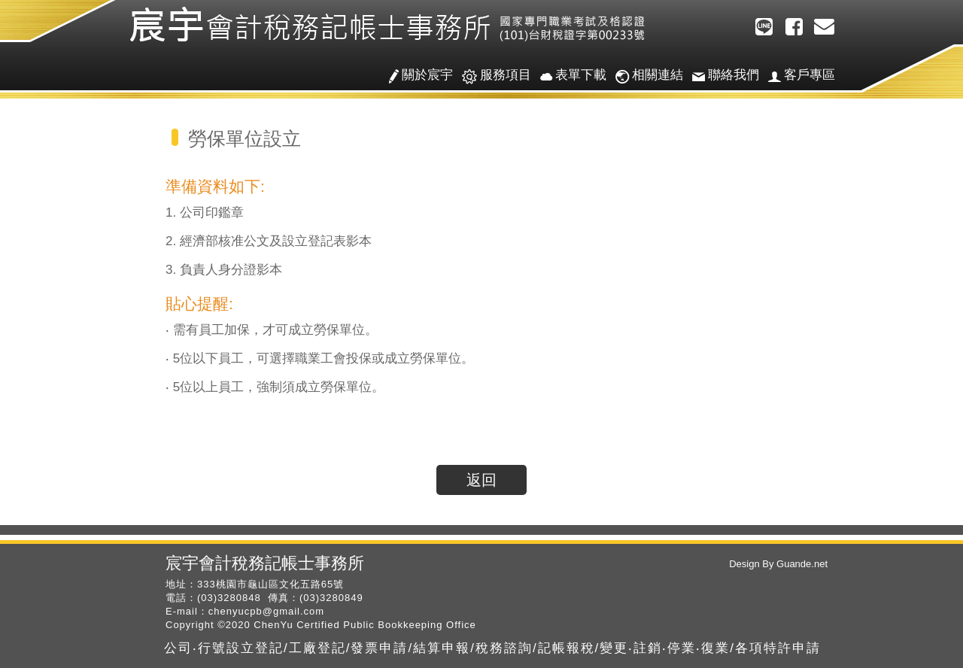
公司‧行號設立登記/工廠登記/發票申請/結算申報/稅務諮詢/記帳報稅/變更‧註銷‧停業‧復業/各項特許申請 (492, 648)
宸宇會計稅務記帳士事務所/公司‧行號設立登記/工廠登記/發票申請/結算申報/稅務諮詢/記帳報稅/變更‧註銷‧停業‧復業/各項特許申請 (391, 24)
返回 (481, 480)
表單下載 (568, 76)
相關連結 (644, 76)
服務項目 (492, 76)
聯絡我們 (721, 76)
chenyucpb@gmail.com (266, 611)
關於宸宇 (416, 76)
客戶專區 (797, 76)
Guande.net (800, 563)
